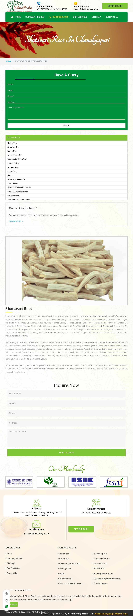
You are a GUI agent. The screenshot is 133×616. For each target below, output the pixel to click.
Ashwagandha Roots (16, 179)
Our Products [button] (14, 137)
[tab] (66, 138)
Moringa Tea (13, 167)
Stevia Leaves (13, 196)
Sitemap (96, 17)
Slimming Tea (13, 147)
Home (16, 17)
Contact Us (111, 17)
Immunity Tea (13, 163)
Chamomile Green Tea (17, 159)
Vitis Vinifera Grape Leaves (19, 200)
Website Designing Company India (111, 613)
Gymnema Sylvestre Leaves (19, 187)
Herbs (10, 175)
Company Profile (34, 17)
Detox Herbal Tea (15, 155)
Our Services (80, 17)
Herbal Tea (12, 143)
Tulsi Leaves (13, 183)
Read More (11, 604)
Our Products (58, 17)
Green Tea (12, 151)
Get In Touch (115, 6)
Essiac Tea (12, 171)
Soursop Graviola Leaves (18, 191)
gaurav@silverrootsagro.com (86, 9)
